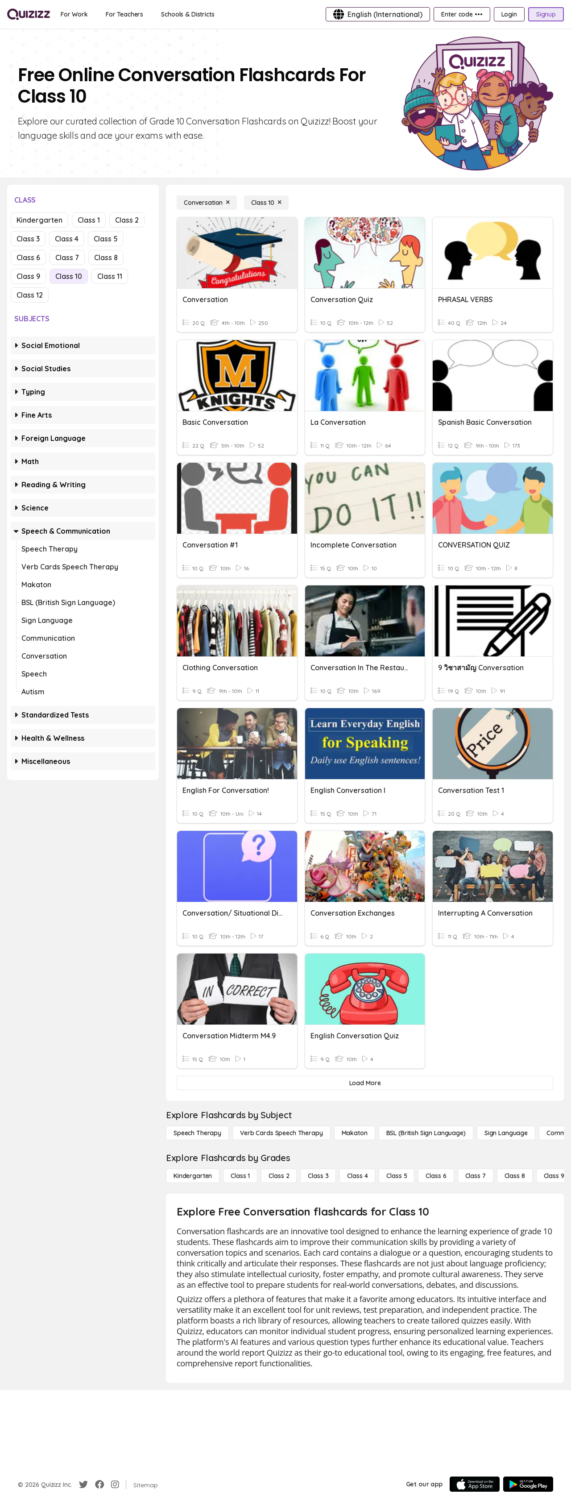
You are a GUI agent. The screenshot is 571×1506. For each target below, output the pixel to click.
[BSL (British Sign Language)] (426, 1133)
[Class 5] (396, 1176)
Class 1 (89, 220)
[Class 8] (515, 1176)
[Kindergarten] (192, 1176)
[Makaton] (354, 1133)
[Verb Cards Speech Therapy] (281, 1133)
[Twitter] (83, 1484)
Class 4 (67, 238)
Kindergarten (39, 220)
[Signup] (546, 14)
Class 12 (30, 294)
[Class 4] (357, 1176)
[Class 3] (318, 1176)
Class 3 (28, 238)
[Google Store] (528, 1484)
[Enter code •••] (462, 14)
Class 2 (127, 220)
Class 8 (106, 257)
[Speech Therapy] (197, 1133)
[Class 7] (475, 1176)
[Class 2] (279, 1176)
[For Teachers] (124, 14)
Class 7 (67, 257)
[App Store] (475, 1484)
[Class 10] (266, 202)
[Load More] (365, 1083)
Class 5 (106, 238)
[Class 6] (436, 1176)
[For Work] (74, 14)
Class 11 (109, 276)
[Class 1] (240, 1176)
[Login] (509, 14)
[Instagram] (115, 1484)
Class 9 (28, 276)
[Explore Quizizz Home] (28, 14)
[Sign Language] (506, 1133)
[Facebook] (99, 1484)
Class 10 (68, 276)
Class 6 (28, 257)
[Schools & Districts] (187, 14)
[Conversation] (207, 202)
